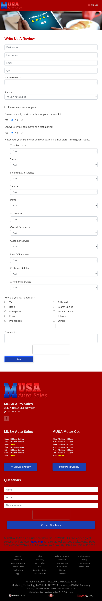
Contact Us (62, 566)
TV (8, 302)
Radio (9, 306)
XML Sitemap (84, 563)
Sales (13, 159)
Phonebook (13, 320)
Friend (10, 316)
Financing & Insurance (22, 172)
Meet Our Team (18, 563)
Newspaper (13, 311)
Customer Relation (20, 268)
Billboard (60, 302)
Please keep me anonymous (22, 107)
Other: (59, 320)
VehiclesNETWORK (49, 585)
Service (14, 186)
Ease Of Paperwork (20, 254)
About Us (18, 559)
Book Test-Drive (40, 570)
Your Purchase (18, 145)
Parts (13, 199)
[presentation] (51, 349)
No (19, 119)
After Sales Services (20, 281)
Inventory (40, 559)
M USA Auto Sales (66, 581)
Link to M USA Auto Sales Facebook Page (6, 418)
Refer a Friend (18, 566)
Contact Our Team (51, 525)
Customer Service (19, 240)
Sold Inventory (84, 556)
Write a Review (62, 563)
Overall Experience (20, 227)
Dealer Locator (63, 311)
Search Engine (63, 306)
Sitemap (84, 559)
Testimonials (62, 559)
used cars (37, 541)
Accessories (16, 213)
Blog (40, 556)
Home (18, 556)
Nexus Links (84, 566)
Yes (8, 119)
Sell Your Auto (40, 573)
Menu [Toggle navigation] (93, 5)
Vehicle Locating (62, 556)
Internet (60, 316)
